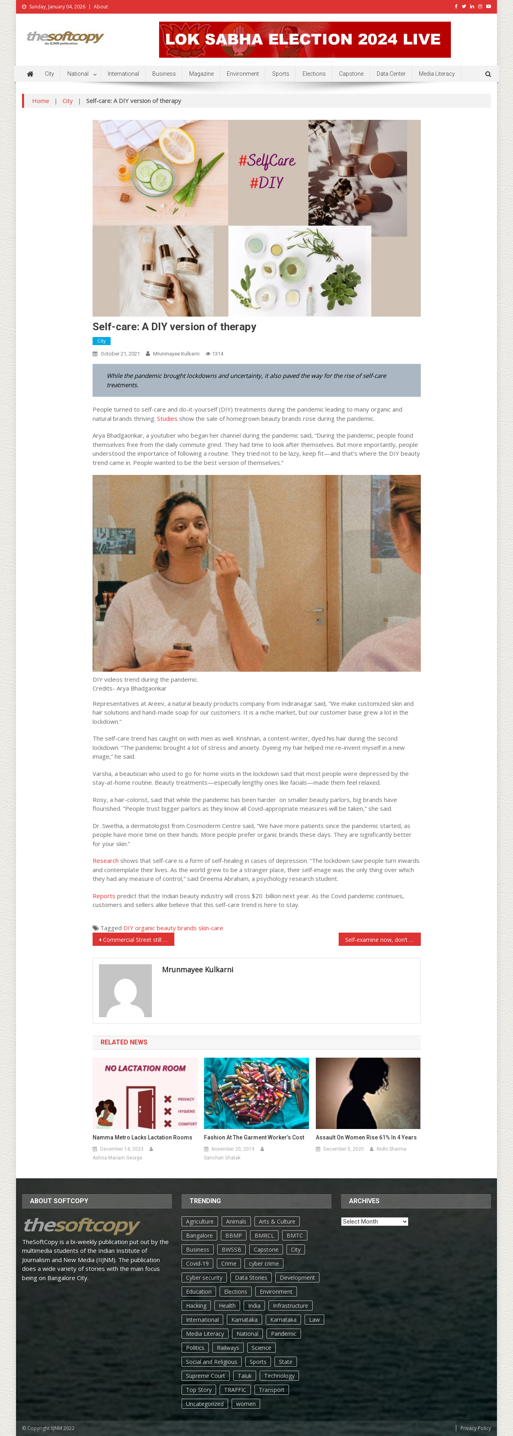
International (123, 74)
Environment (243, 74)
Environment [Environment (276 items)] (276, 1291)
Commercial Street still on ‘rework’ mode (139, 939)
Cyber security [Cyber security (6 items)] (204, 1277)
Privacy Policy (475, 1428)
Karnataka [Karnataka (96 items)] (283, 1319)
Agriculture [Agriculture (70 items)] (200, 1221)
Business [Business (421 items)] (197, 1249)
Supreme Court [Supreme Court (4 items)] (205, 1375)
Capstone (351, 74)
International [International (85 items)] (202, 1319)
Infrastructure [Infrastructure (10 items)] (290, 1305)
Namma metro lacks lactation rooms (142, 1137)
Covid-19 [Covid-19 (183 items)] (197, 1263)
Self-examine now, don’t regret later (383, 939)
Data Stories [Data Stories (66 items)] (251, 1277)
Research (106, 860)
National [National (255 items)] (247, 1333)
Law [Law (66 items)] (314, 1319)
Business (164, 74)
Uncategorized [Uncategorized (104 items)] (205, 1404)
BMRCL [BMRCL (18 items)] (264, 1235)
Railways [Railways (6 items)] (228, 1347)
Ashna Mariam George (117, 1158)
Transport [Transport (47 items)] (272, 1390)
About (101, 6)
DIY (128, 928)
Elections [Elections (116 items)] (235, 1291)
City (49, 74)
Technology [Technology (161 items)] (279, 1375)
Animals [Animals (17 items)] (236, 1221)
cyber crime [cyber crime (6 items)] (264, 1263)
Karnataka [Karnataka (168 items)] (244, 1319)
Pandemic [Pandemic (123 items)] (284, 1333)
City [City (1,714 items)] (296, 1249)
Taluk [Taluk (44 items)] (245, 1375)
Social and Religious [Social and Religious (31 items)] (211, 1361)
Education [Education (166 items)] (199, 1291)
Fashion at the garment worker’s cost (254, 1137)
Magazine (201, 74)
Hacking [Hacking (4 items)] (196, 1305)
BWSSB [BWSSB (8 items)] (231, 1249)
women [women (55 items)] (246, 1404)
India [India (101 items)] (254, 1305)
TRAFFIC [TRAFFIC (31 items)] (235, 1390)
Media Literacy (437, 74)
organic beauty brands (166, 928)
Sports (280, 74)
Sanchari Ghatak (222, 1158)
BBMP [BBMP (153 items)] (233, 1235)
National (78, 74)
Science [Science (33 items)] (261, 1347)
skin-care (210, 928)
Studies (168, 418)
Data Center (391, 74)
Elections (314, 74)
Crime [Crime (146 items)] (228, 1263)
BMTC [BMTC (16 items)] (295, 1235)
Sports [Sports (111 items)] (258, 1361)
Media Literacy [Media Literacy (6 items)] (205, 1333)
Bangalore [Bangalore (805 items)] (199, 1235)
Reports (104, 896)
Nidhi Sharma (391, 1149)
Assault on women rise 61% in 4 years (366, 1137)
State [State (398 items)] (286, 1361)
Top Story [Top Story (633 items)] (199, 1390)
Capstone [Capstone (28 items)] (266, 1249)
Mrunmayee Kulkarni (176, 354)
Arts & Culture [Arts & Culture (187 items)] (277, 1221)
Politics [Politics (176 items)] (195, 1347)
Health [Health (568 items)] (227, 1305)
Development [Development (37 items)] (297, 1277)
